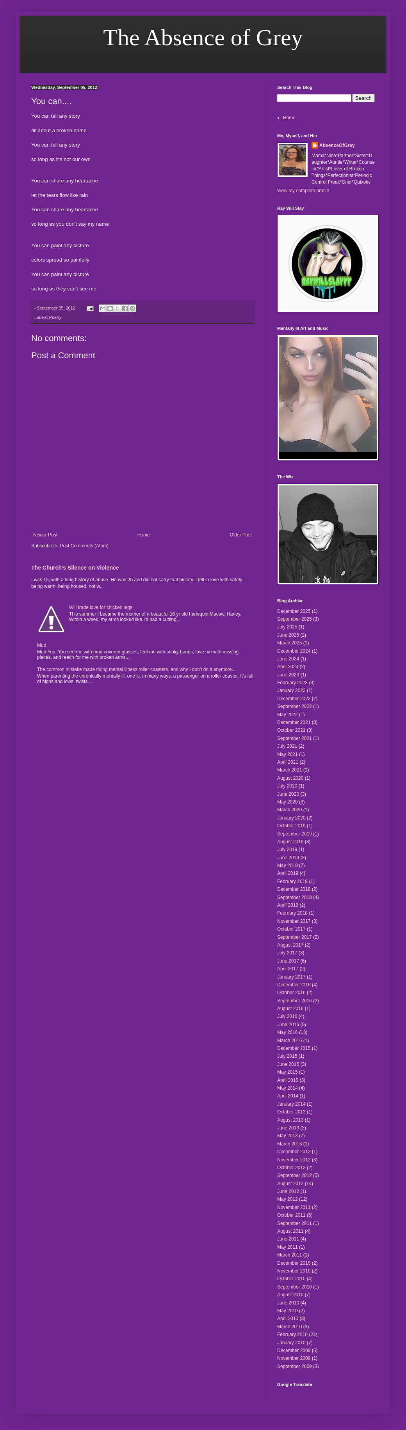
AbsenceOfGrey (337, 145)
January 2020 (291, 818)
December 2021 (293, 722)
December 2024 (293, 651)
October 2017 (291, 929)
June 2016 (288, 1024)
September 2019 (294, 834)
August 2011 (290, 1231)
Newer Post (45, 535)
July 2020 (287, 786)
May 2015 (287, 1072)
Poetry (55, 317)
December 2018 (293, 889)
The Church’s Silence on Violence (75, 568)
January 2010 (291, 1342)
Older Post (241, 535)
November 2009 (293, 1358)
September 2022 (294, 706)
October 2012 (291, 1167)
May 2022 (287, 714)
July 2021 (287, 746)
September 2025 (294, 619)
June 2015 (288, 1064)
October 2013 (291, 1112)
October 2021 (291, 730)
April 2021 (287, 762)
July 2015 (287, 1056)
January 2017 (291, 977)
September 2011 (294, 1223)
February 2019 (292, 881)
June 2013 (288, 1128)
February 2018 (292, 913)
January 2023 (291, 690)
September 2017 (294, 937)
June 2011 (288, 1239)
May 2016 (287, 1032)
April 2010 (287, 1318)
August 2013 (290, 1120)
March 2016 (289, 1040)
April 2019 (287, 873)
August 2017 (290, 945)
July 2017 (287, 953)
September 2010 (294, 1287)
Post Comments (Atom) (84, 546)
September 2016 (294, 1000)
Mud (41, 645)
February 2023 (292, 682)
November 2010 (293, 1271)
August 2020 (290, 778)
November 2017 (293, 921)
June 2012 (288, 1191)
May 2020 (287, 802)
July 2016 (287, 1016)
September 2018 (294, 897)
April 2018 (287, 905)
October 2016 (291, 992)
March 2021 (289, 770)
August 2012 (290, 1183)
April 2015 (287, 1080)
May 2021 (287, 754)
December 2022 (293, 698)
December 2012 (293, 1151)
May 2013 (287, 1135)
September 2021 (294, 738)
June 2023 (288, 675)
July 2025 (287, 627)
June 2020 (288, 794)
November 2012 (293, 1160)
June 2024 (288, 659)
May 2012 (287, 1199)
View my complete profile (303, 190)
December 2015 (293, 1048)
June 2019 (288, 857)
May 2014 (287, 1088)
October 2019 (291, 825)
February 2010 (292, 1334)
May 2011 (287, 1247)
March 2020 (289, 809)
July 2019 (287, 849)
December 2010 (293, 1263)
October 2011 (291, 1215)
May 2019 (287, 865)
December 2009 (293, 1350)
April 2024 (287, 666)
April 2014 (287, 1096)
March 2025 (289, 643)
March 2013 (289, 1144)
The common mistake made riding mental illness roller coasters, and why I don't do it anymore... (136, 669)
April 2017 (287, 969)
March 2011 (289, 1255)
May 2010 (287, 1310)
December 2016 (293, 985)
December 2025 (293, 611)
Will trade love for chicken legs (100, 607)
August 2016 (290, 1008)
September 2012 (294, 1175)
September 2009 (294, 1366)
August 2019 (290, 841)
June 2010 (288, 1303)
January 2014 (291, 1104)
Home (143, 535)
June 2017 (288, 961)
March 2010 (289, 1326)
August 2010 (290, 1294)
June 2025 (288, 635)
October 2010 (291, 1278)
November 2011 (293, 1207)
